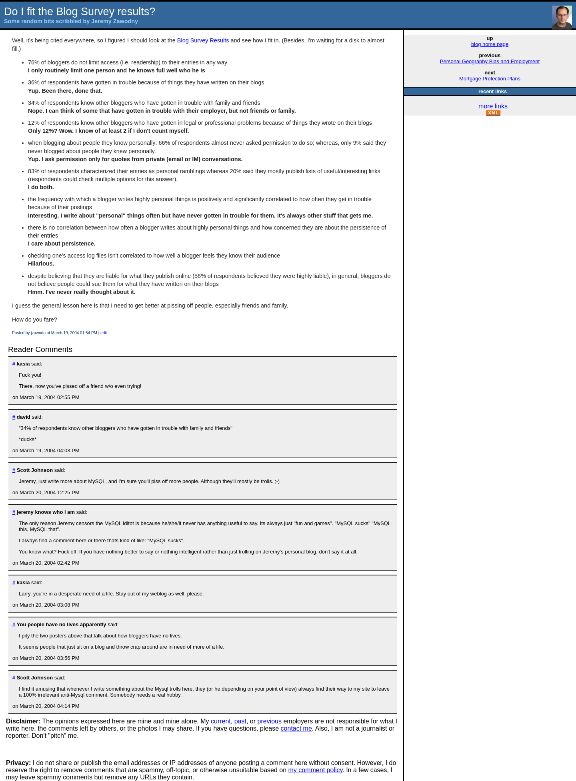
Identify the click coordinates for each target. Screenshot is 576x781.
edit (103, 333)
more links (493, 106)
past (240, 721)
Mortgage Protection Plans (489, 79)
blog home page (489, 44)
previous (270, 721)
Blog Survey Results (203, 40)
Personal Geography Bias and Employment (490, 61)
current (221, 721)
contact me (296, 728)
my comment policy (315, 770)
